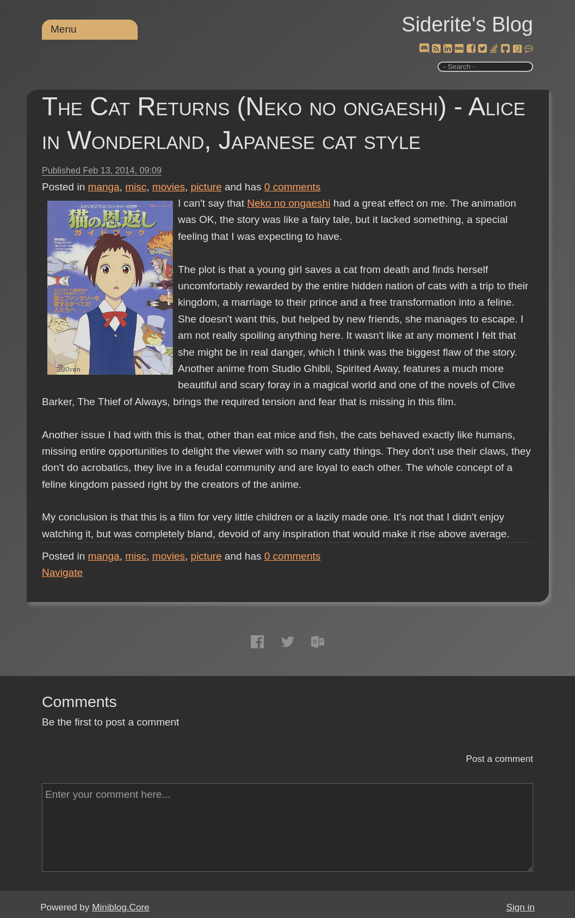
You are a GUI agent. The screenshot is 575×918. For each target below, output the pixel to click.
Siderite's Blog (467, 24)
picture (206, 187)
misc (135, 187)
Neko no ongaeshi (288, 203)
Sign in (520, 907)
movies (168, 187)
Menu (64, 29)
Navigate (62, 572)
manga (104, 187)
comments (292, 187)
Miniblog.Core (120, 907)
